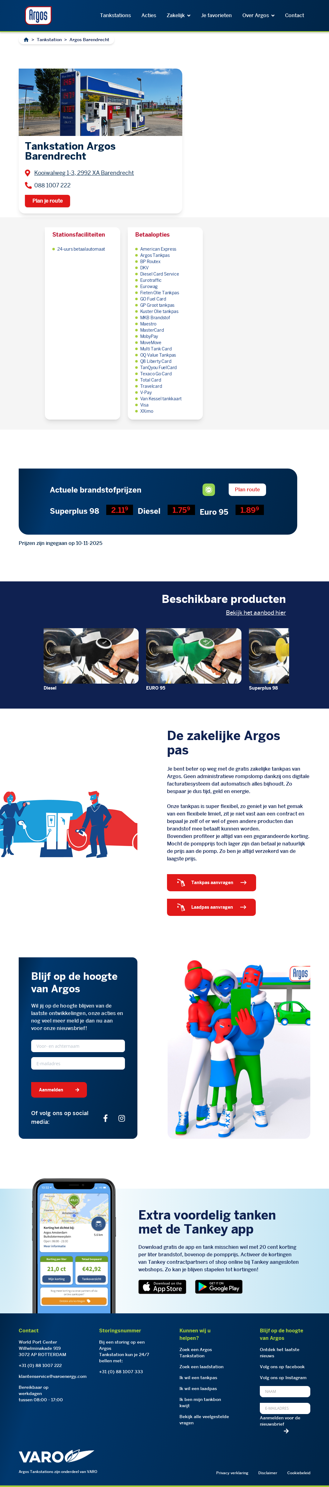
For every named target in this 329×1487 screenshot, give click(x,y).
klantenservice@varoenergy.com (53, 1376)
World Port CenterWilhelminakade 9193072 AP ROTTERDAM (42, 1348)
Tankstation (49, 39)
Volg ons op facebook (282, 1366)
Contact (294, 15)
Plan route (247, 489)
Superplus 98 (263, 688)
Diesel (50, 688)
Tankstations (115, 15)
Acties (148, 15)
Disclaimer (267, 1472)
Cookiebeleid (298, 1472)
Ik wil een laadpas (198, 1388)
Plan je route (47, 201)
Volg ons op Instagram (283, 1377)
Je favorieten (216, 15)
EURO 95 (155, 688)
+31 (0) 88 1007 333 (121, 1371)
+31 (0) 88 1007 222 (40, 1365)
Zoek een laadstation (201, 1366)
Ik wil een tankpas (198, 1377)
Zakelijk (178, 15)
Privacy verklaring (232, 1472)
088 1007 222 (52, 185)
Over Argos (258, 15)
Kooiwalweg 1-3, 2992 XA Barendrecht (84, 173)
